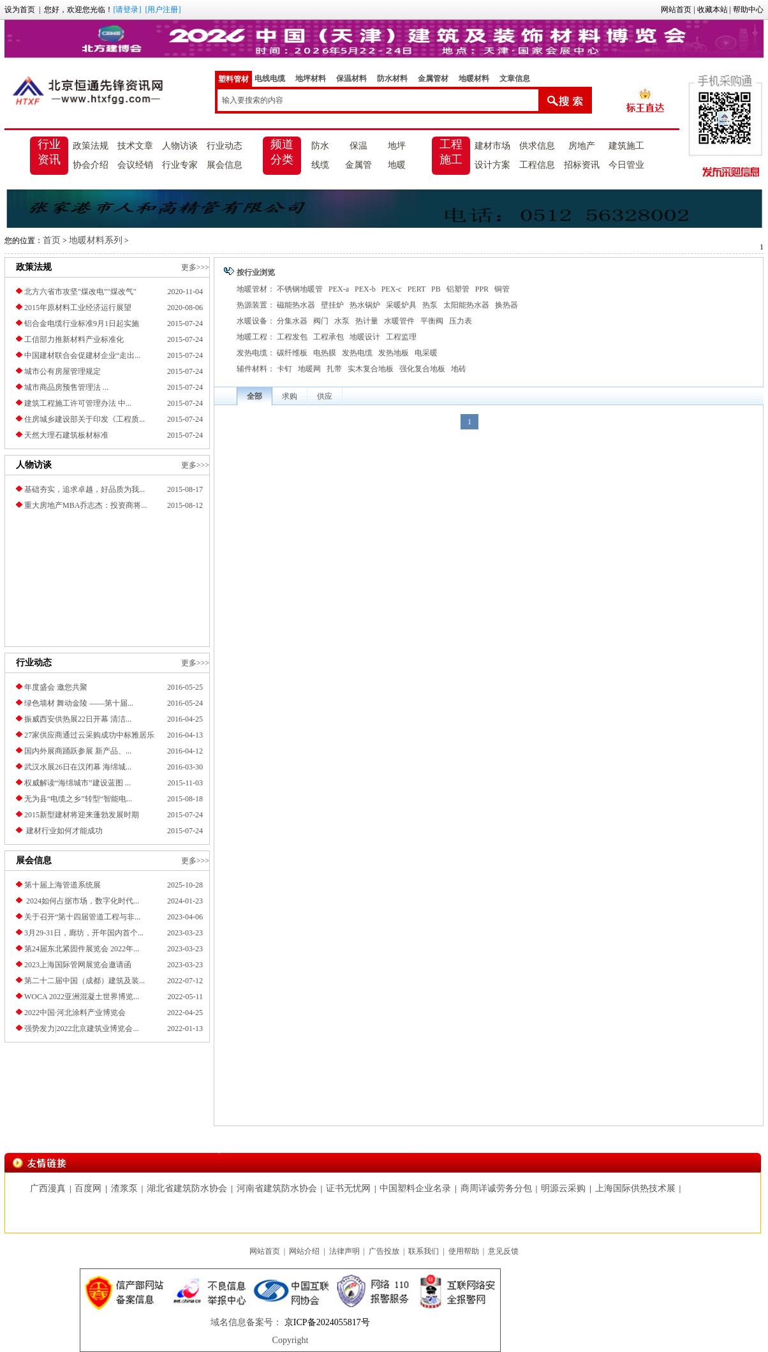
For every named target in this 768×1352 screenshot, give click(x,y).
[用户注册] (163, 9)
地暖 (397, 165)
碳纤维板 (292, 352)
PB (436, 289)
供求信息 (537, 146)
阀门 (321, 320)
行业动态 (224, 146)
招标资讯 (582, 165)
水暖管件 (399, 320)
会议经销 (135, 165)
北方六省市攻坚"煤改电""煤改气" (80, 291)
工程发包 (292, 336)
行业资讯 (49, 152)
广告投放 (384, 1251)
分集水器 (292, 320)
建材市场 (492, 146)
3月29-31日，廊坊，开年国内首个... (84, 932)
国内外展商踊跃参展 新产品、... (77, 751)
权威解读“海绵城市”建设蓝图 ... (77, 782)
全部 (254, 396)
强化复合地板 (422, 368)
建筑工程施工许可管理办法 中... (77, 403)
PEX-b (365, 289)
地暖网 (309, 368)
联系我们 (423, 1251)
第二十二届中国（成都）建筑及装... (84, 980)
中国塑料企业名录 (415, 1188)
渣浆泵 (124, 1188)
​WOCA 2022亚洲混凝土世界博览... (81, 996)
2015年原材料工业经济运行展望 (77, 307)
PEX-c (391, 289)
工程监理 (401, 336)
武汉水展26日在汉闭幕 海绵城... (77, 766)
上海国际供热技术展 (635, 1188)
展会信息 (224, 165)
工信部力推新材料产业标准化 (74, 339)
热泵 (430, 305)
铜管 (502, 289)
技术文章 (135, 146)
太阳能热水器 (466, 305)
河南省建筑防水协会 (277, 1188)
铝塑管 (458, 289)
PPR (482, 289)
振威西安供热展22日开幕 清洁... (77, 719)
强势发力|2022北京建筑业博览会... (81, 1028)
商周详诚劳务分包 (496, 1188)
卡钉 (284, 368)
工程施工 (450, 152)
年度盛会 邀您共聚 (55, 687)
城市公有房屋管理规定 (62, 371)
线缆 (320, 165)
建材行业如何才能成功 (63, 830)
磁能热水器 (296, 305)
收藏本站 (712, 9)
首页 (52, 240)
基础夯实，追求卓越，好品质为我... (84, 489)
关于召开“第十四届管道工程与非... (82, 916)
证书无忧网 (348, 1188)
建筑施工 (626, 146)
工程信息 (537, 165)
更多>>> (195, 267)
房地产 (581, 146)
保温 (358, 146)
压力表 (460, 320)
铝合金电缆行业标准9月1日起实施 (81, 323)
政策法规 (90, 146)
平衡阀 (431, 320)
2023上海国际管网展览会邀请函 (77, 964)
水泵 (342, 320)
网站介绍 (304, 1251)
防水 (320, 146)
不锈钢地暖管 (300, 289)
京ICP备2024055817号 (325, 1322)
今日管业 (626, 165)
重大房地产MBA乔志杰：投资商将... (85, 505)
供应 (324, 396)
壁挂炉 (332, 305)
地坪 (397, 146)
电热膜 (324, 352)
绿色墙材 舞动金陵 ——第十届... (78, 703)
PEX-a (339, 289)
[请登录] (127, 9)
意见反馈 (503, 1251)
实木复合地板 (371, 368)
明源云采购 (563, 1188)
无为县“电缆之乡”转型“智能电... (78, 798)
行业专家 (180, 165)
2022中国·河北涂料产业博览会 (75, 1012)
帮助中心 (748, 9)
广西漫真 (48, 1188)
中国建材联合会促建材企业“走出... (82, 355)
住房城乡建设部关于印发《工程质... (84, 419)
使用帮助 (463, 1251)
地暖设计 (365, 336)
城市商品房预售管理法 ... (66, 387)
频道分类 (281, 152)
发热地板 (393, 352)
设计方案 (492, 165)
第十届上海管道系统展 (62, 884)
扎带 (334, 368)
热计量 (366, 320)
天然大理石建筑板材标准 (66, 435)
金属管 (358, 165)
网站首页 (676, 9)
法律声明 (344, 1251)
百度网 (88, 1188)
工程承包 (328, 336)
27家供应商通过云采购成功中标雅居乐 (89, 735)
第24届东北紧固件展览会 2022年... (81, 948)
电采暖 (426, 352)
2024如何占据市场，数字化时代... (81, 900)
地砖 (458, 368)
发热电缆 (357, 352)
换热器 (506, 305)
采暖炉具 (401, 305)
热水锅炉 (365, 305)
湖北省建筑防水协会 (187, 1188)
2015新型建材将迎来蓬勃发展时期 (81, 814)
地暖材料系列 (95, 240)
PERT (416, 289)
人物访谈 (180, 146)
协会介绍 (90, 165)
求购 (289, 396)
